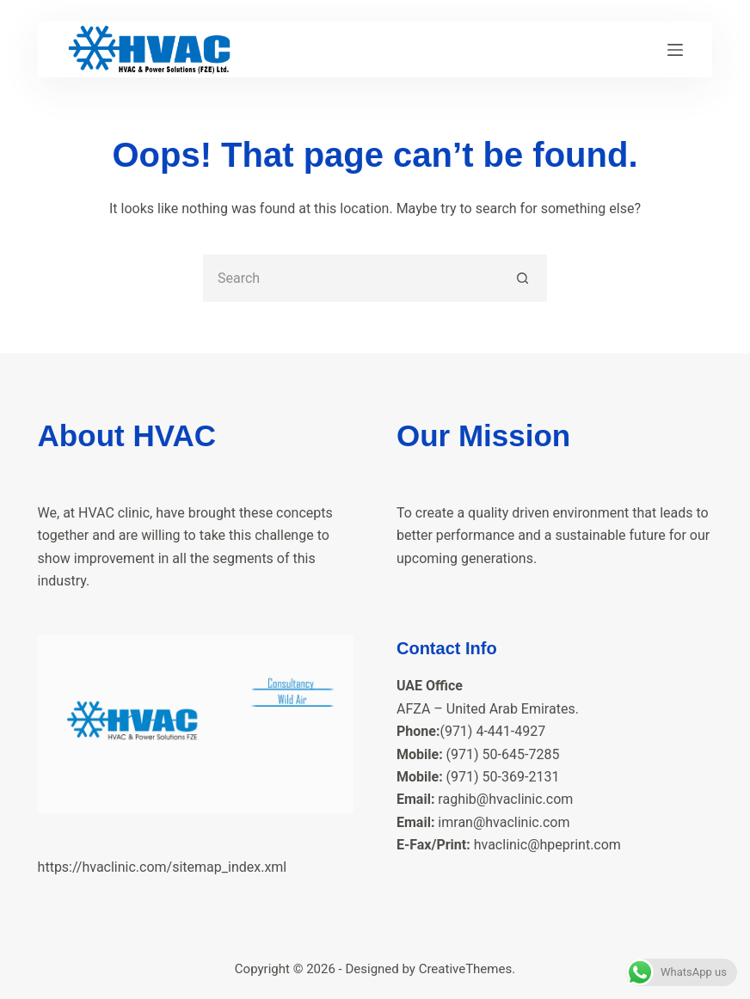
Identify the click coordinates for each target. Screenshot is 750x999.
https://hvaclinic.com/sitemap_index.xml (162, 867)
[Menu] (675, 50)
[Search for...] (351, 278)
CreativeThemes (466, 969)
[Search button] (523, 278)
